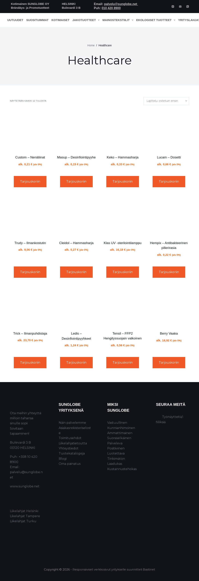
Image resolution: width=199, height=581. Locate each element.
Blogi (63, 459)
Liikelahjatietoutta (73, 443)
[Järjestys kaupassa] (166, 101)
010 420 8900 (111, 8)
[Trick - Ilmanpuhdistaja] (30, 306)
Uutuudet (15, 20)
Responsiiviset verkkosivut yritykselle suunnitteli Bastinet (113, 569)
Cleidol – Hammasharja (76, 243)
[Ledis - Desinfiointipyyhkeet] (76, 306)
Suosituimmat (37, 20)
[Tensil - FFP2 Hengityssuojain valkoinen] (122, 306)
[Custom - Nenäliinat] (30, 130)
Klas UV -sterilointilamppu (123, 243)
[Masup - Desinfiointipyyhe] (76, 130)
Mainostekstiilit (118, 20)
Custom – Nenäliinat (30, 157)
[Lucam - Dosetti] (169, 130)
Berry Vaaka (169, 333)
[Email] (180, 6)
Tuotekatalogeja (72, 453)
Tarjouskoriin (30, 181)
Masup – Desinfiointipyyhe (76, 157)
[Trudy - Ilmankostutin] (30, 215)
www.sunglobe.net (24, 486)
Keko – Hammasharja (122, 157)
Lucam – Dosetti (169, 157)
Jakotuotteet (86, 20)
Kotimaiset (60, 20)
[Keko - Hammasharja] (122, 130)
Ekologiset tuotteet (156, 20)
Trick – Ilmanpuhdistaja (30, 333)
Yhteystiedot (69, 448)
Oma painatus (69, 464)
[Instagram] (173, 6)
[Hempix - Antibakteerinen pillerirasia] (169, 215)
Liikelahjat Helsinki (24, 511)
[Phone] (187, 6)
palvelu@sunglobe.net (121, 4)
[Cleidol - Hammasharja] (76, 215)
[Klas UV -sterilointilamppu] (122, 215)
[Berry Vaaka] (169, 306)
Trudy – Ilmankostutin (30, 243)
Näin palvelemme (72, 423)
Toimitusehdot (70, 438)
